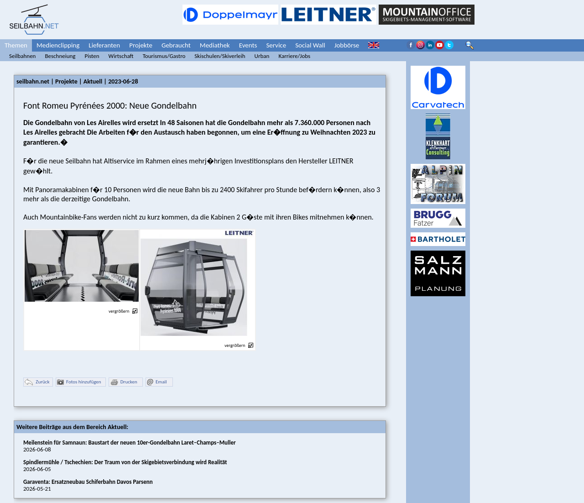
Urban (262, 55)
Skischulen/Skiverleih (219, 55)
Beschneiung (60, 55)
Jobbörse (347, 45)
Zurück (37, 382)
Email (157, 382)
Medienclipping (57, 45)
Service (276, 45)
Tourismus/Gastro (164, 55)
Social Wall (310, 45)
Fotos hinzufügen (79, 382)
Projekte (140, 45)
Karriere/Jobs (294, 55)
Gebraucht (176, 45)
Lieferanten (104, 45)
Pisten (91, 55)
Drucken (123, 382)
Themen (16, 45)
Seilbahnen (22, 55)
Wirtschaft (121, 55)
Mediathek (215, 45)
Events (248, 45)
